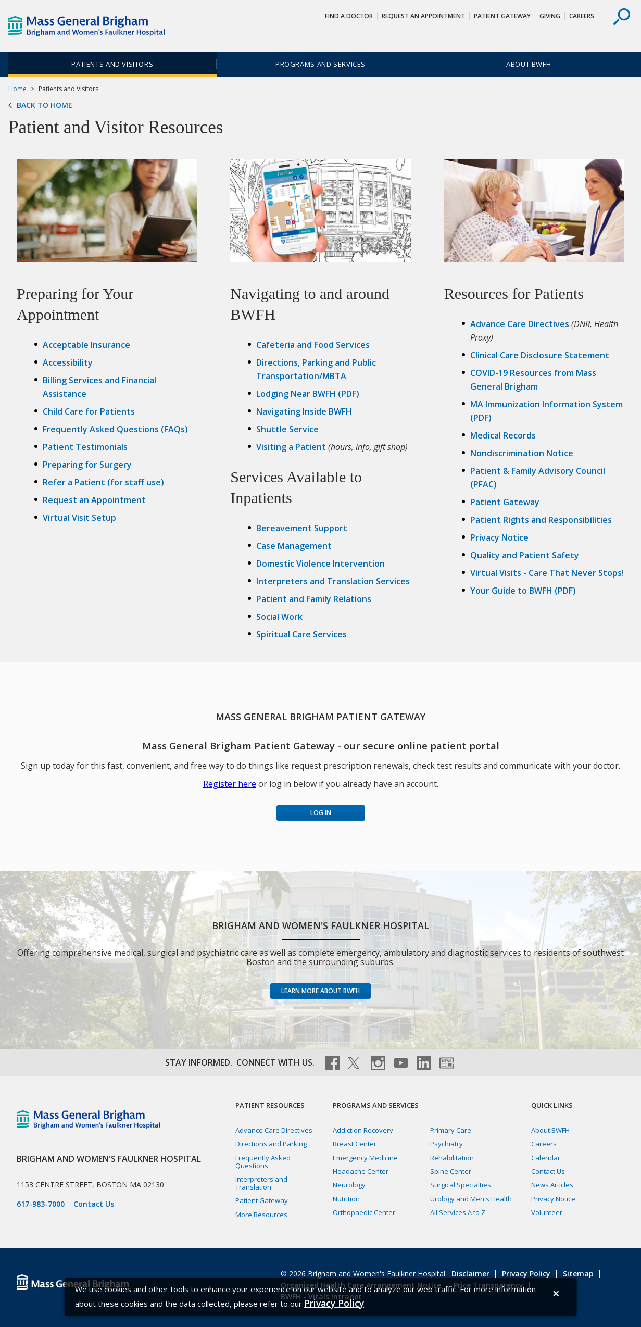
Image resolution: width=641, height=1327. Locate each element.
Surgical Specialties (460, 1185)
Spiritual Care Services (301, 634)
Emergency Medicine (365, 1157)
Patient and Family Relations (313, 599)
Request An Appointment (423, 15)
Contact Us (93, 1204)
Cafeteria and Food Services (313, 344)
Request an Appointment (94, 500)
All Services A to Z (457, 1212)
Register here (229, 784)
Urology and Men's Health (471, 1199)
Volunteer (546, 1212)
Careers (581, 15)
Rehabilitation (452, 1157)
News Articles (552, 1185)
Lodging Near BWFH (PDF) (307, 393)
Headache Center (360, 1171)
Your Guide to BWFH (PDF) (523, 590)
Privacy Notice (499, 537)
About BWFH (528, 64)
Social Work (279, 616)
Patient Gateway (502, 15)
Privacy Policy (526, 1274)
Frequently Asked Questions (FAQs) (115, 429)
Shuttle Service (287, 429)
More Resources (261, 1214)
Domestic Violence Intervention (320, 563)
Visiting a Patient (291, 447)
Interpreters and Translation (261, 1183)
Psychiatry (446, 1143)
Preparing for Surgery (87, 464)
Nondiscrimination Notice (521, 453)
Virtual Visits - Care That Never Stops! (547, 573)
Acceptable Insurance (86, 344)
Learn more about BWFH (320, 990)
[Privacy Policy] (334, 1303)
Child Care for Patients (89, 411)
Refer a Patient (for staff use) (103, 482)
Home (17, 88)
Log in (320, 812)
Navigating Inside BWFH (304, 411)
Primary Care (450, 1130)
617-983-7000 (41, 1204)
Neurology (349, 1185)
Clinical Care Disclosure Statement (539, 355)
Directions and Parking (271, 1143)
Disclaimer (470, 1274)
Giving (549, 15)
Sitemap (578, 1274)
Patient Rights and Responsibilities (541, 519)
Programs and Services (320, 64)
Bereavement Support (301, 528)
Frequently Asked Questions (263, 1161)
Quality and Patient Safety (524, 555)
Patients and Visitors (112, 64)
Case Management (294, 546)
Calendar (545, 1157)
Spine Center (450, 1171)
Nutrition (346, 1199)
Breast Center (354, 1143)
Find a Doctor (349, 15)
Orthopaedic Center (364, 1212)
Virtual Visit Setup (79, 517)
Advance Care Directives (519, 324)
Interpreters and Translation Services (333, 581)
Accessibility (68, 362)
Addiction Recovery (363, 1130)
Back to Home (44, 105)
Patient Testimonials (85, 447)
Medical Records (503, 435)
